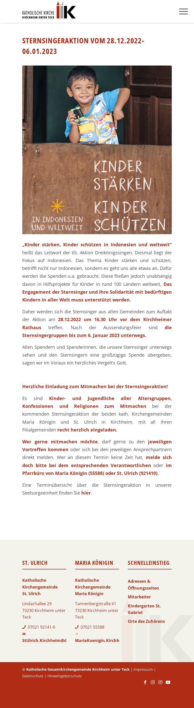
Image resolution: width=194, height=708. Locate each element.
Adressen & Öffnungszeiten (143, 584)
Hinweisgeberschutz (64, 675)
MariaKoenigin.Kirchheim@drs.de (109, 640)
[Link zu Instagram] (153, 684)
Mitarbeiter (139, 597)
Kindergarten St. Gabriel (144, 609)
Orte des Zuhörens (146, 621)
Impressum (143, 669)
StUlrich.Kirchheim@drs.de (49, 640)
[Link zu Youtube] (168, 684)
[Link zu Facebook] (145, 684)
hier (86, 492)
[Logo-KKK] (49, 11)
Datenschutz (32, 675)
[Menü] (183, 11)
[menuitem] (183, 11)
